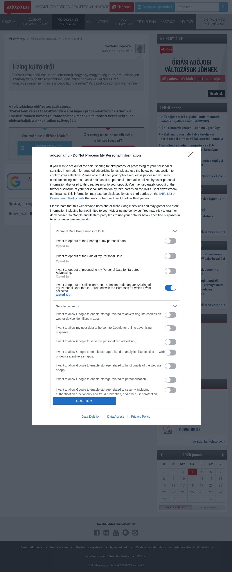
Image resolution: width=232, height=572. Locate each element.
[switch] (170, 241)
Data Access (115, 416)
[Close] (192, 156)
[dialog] (116, 286)
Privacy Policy (140, 416)
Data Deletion (91, 416)
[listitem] (116, 231)
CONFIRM (84, 400)
